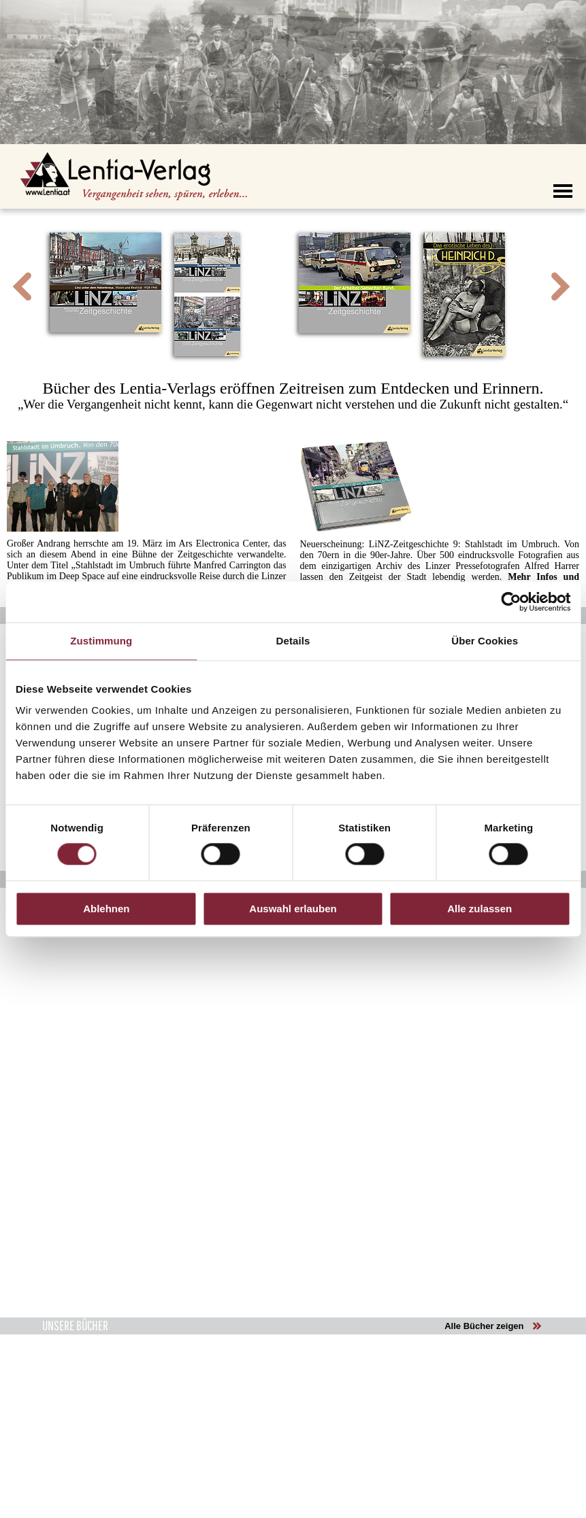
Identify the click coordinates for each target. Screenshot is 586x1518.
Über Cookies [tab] (484, 640)
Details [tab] (293, 640)
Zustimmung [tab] (101, 640)
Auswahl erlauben (292, 908)
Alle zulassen (479, 908)
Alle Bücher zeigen (483, 1326)
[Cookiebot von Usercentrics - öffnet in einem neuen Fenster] (510, 601)
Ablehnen (106, 908)
